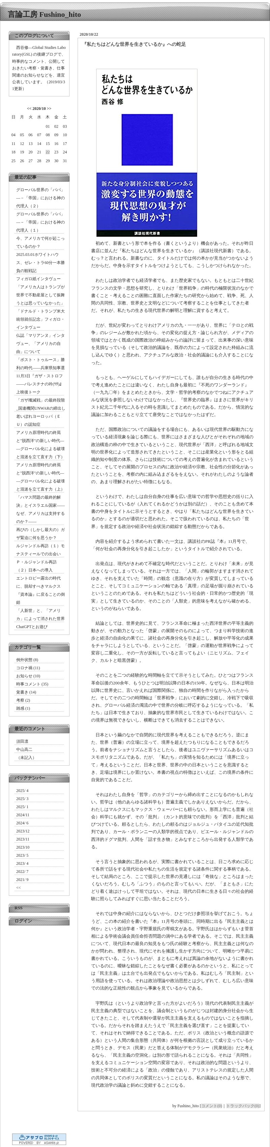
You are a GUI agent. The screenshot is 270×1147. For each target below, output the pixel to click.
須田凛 (22, 741)
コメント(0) (211, 1106)
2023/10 (22, 847)
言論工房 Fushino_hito (44, 14)
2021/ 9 (22, 879)
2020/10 (39, 108)
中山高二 (24, 749)
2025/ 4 (22, 790)
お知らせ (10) (28, 676)
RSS (19, 907)
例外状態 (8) (27, 659)
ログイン (23, 920)
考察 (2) (23, 700)
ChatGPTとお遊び (32, 626)
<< (29, 108)
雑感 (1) (23, 708)
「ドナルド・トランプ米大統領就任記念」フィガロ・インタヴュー (40, 319)
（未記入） (26, 757)
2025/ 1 (22, 806)
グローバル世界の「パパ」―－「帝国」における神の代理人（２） (40, 197)
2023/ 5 (22, 855)
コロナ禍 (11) (28, 668)
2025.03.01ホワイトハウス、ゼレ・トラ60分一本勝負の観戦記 (40, 262)
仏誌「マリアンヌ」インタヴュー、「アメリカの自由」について (40, 343)
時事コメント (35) (32, 684)
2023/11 (22, 839)
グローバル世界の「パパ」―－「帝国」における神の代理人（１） (40, 222)
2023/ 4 (22, 863)
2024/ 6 (22, 823)
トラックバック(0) (242, 1106)
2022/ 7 (22, 871)
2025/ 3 (22, 798)
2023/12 (22, 831)
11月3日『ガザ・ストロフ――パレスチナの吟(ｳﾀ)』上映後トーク (39, 384)
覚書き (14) (26, 692)
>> (49, 108)
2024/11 (22, 815)
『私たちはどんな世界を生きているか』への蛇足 (134, 44)
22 (48, 152)
